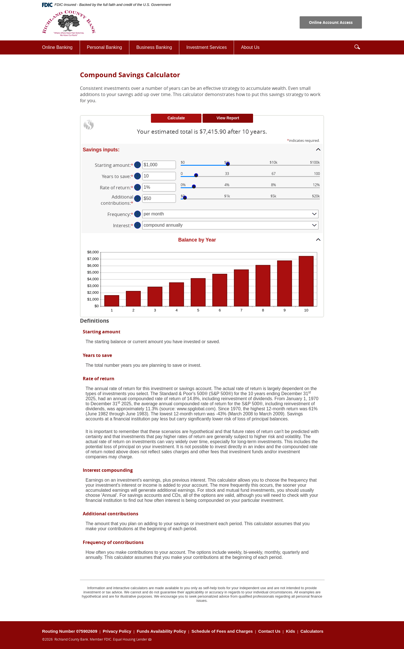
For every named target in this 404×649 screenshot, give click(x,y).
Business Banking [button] (154, 47)
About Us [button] (250, 47)
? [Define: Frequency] (137, 214)
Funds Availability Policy (161, 631)
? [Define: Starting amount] (137, 164)
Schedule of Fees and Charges (222, 631)
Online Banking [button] (57, 47)
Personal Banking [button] (104, 47)
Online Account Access (331, 22)
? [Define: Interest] (137, 225)
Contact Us (269, 631)
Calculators (311, 631)
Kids (290, 631)
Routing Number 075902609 (69, 631)
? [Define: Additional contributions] (137, 198)
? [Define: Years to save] (137, 176)
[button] (357, 47)
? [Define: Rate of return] (137, 187)
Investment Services (210, 49)
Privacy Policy (117, 631)
